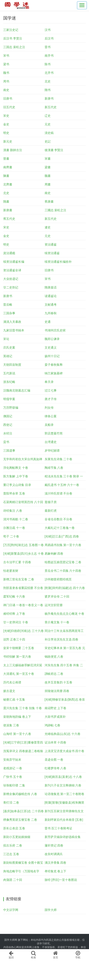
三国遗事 (9, 450)
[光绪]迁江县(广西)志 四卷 (62, 536)
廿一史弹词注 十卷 (15, 622)
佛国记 (7, 416)
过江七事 (51, 390)
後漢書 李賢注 (54, 150)
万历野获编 (10, 407)
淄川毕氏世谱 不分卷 (58, 493)
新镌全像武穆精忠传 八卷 (20, 794)
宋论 (6, 339)
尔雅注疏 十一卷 (14, 528)
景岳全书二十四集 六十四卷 (63, 570)
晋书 (48, 47)
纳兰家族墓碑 (54, 373)
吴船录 (49, 424)
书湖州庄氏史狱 (55, 330)
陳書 (6, 176)
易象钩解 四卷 (54, 553)
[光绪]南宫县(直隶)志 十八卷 (63, 776)
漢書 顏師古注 (12, 150)
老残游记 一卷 (12, 768)
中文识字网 (10, 910)
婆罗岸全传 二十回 (57, 596)
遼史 (48, 227)
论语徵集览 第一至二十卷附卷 (64, 794)
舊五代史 (9, 218)
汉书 (48, 30)
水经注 (7, 433)
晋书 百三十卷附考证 (58, 828)
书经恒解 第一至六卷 (17, 656)
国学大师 (51, 910)
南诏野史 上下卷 (55, 708)
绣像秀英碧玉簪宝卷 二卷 (20, 819)
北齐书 (49, 72)
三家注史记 (10, 30)
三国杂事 (9, 313)
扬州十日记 (52, 356)
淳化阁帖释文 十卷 (15, 467)
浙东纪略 (9, 382)
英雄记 (7, 356)
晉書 (6, 158)
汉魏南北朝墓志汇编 (16, 390)
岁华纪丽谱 (52, 450)
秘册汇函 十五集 (14, 699)
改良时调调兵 (54, 854)
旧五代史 (9, 107)
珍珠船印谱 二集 (14, 785)
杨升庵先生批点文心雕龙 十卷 (64, 613)
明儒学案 (9, 399)
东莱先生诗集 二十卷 (58, 459)
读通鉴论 (51, 296)
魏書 (48, 176)
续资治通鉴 (52, 253)
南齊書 (7, 167)
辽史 (48, 115)
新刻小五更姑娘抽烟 (16, 837)
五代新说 (9, 373)
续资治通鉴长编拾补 (58, 261)
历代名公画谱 (12, 682)
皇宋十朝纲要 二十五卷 (18, 648)
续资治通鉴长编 (13, 261)
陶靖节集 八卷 (54, 467)
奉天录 (49, 382)
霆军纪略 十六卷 (14, 596)
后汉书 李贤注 (12, 38)
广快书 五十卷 (12, 776)
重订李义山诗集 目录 (17, 485)
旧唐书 (7, 98)
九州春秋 (51, 313)
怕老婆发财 (10, 570)
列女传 (49, 407)
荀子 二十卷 (11, 536)
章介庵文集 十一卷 (57, 622)
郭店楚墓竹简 (54, 433)
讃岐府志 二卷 (54, 673)
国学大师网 (10, 939)
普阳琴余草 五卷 (14, 493)
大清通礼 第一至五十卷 (18, 673)
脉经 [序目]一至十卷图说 (61, 880)
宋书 (6, 55)
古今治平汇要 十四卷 (17, 562)
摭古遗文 (9, 691)
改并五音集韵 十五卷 (58, 682)
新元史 (7, 141)
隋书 (48, 90)
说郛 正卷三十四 (14, 639)
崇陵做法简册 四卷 (57, 691)
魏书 (6, 72)
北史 (48, 81)
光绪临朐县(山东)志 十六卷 (62, 734)
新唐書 (7, 210)
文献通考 (51, 304)
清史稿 (49, 133)
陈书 (48, 64)
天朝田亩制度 (12, 364)
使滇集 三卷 (11, 725)
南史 (6, 90)
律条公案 (51, 416)
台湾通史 (51, 442)
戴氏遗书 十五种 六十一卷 (62, 485)
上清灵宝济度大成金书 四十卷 (64, 751)
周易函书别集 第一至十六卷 (63, 545)
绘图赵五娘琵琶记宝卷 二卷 (63, 562)
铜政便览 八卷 (54, 656)
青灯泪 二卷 (11, 802)
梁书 (6, 64)
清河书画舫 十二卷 (15, 519)
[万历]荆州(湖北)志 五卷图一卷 (23, 545)
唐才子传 (51, 399)
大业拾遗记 (10, 279)
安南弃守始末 (12, 759)
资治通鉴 (51, 244)
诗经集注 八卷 (12, 510)
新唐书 (49, 98)
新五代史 (51, 107)
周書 (48, 184)
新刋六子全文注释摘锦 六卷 (63, 785)
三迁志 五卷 (11, 854)
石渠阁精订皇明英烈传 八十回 (23, 502)
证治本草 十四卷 (55, 742)
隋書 (6, 201)
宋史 (6, 115)
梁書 (48, 167)
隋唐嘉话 (51, 287)
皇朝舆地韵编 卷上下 (17, 716)
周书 (6, 81)
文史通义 (51, 347)
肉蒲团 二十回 (12, 880)
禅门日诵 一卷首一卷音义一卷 (23, 605)
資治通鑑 (9, 253)
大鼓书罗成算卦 (55, 716)
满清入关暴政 (12, 321)
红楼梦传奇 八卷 (55, 768)
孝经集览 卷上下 (55, 871)
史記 (48, 141)
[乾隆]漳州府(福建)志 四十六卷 (65, 588)
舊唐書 (49, 201)
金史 (6, 124)
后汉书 (49, 38)
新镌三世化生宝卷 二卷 (18, 579)
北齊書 (7, 184)
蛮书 (6, 442)
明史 (6, 133)
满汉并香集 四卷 (55, 862)
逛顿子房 (51, 502)
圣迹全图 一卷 (54, 759)
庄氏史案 (9, 347)
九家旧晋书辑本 (13, 330)
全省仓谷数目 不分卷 (58, 519)
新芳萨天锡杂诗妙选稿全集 (63, 837)
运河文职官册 (54, 605)
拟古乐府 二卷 (12, 845)
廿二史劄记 (10, 287)
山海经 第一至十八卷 (17, 734)
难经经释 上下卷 (14, 613)
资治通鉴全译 (12, 270)
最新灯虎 (51, 510)
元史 (48, 124)
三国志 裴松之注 (14, 47)
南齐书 (49, 55)
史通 (48, 321)
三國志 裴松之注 (55, 210)
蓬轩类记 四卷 (54, 845)
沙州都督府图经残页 (58, 579)
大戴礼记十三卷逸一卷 (60, 528)
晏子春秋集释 (54, 364)
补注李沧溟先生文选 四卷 (61, 639)
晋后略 (7, 304)
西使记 (7, 424)
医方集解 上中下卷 (15, 476)
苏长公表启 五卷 (14, 828)
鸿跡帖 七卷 (52, 725)
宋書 (48, 158)
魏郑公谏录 (52, 339)
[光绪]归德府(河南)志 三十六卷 (23, 631)
